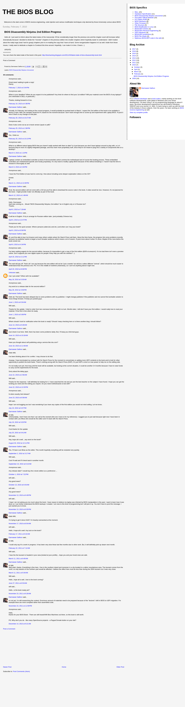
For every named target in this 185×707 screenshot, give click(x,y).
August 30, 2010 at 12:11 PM (19, 443)
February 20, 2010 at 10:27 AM (20, 118)
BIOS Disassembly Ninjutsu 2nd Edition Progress (151, 76)
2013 (134, 58)
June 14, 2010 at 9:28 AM (18, 325)
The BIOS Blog (27, 11)
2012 (134, 60)
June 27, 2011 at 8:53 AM (18, 583)
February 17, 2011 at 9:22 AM (19, 534)
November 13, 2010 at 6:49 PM (20, 495)
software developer (140, 99)
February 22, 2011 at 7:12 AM (19, 548)
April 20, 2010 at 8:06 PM (18, 269)
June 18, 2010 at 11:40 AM (18, 346)
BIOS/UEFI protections (143, 34)
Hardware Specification (143, 14)
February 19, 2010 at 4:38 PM (19, 104)
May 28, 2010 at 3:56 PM (17, 290)
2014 (134, 56)
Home (64, 667)
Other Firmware (140, 23)
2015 (134, 53)
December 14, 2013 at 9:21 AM (20, 624)
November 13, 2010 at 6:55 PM (20, 509)
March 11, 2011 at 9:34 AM (18, 573)
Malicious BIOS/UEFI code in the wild (148, 38)
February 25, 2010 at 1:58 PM (19, 128)
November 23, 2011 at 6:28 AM (20, 593)
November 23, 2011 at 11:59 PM (20, 606)
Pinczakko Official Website (144, 18)
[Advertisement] (19, 648)
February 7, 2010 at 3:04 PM (19, 88)
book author (156, 99)
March (136, 72)
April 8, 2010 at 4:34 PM (17, 244)
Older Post (120, 667)
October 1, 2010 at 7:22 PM (18, 474)
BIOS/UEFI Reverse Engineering (146, 31)
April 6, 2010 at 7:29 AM (17, 209)
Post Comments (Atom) (21, 671)
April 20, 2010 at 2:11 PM (18, 257)
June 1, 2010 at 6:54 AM (17, 302)
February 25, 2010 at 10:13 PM (20, 139)
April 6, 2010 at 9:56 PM (17, 230)
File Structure (139, 25)
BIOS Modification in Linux (144, 27)
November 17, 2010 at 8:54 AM (20, 523)
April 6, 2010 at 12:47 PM (18, 220)
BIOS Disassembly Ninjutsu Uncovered (21, 70)
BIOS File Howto (141, 36)
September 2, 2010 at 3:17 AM (19, 453)
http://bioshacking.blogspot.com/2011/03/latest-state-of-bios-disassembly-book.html (72, 55)
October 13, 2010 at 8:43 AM (19, 485)
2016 (134, 51)
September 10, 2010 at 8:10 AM (20, 464)
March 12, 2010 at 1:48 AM (18, 195)
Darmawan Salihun (15, 107)
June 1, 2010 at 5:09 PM (17, 314)
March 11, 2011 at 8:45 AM (18, 558)
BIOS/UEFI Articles (141, 29)
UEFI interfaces (140, 32)
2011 (134, 62)
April (136, 69)
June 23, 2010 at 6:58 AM (18, 398)
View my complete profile (139, 112)
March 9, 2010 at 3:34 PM (18, 167)
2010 (134, 65)
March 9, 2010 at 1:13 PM (18, 153)
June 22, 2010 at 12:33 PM (18, 387)
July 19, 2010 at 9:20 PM (17, 422)
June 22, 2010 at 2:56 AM (18, 375)
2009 (134, 78)
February (137, 74)
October (137, 67)
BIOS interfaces (140, 21)
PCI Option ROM (141, 19)
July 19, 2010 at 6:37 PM (17, 408)
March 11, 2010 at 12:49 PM (19, 183)
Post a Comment (9, 629)
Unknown (12, 272)
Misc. (136, 12)
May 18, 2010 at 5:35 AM (17, 279)
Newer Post (7, 667)
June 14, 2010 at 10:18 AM (18, 335)
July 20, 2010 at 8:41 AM (17, 433)
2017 (134, 49)
